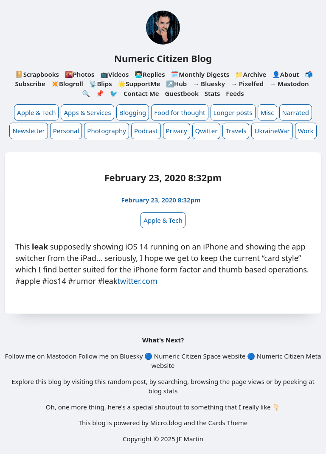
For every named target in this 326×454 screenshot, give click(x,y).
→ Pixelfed (247, 83)
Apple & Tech (36, 112)
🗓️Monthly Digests (200, 74)
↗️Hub (176, 83)
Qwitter (206, 130)
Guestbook (181, 93)
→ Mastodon (289, 83)
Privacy (176, 130)
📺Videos (114, 74)
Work (306, 130)
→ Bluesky (209, 83)
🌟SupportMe (139, 83)
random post (126, 381)
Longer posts (233, 112)
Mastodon (61, 356)
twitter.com (137, 281)
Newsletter (28, 130)
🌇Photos (79, 74)
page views (247, 381)
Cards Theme (228, 422)
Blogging (132, 112)
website (233, 356)
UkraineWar (271, 130)
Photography (106, 130)
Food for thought (179, 112)
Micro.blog (166, 422)
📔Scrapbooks (37, 74)
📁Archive (250, 74)
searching (172, 381)
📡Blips (100, 83)
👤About (285, 74)
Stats (212, 93)
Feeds (235, 93)
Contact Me (141, 93)
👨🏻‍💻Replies (150, 74)
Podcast (146, 130)
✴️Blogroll (67, 83)
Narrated (295, 112)
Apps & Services (87, 112)
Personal (66, 130)
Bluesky (131, 356)
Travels (235, 130)
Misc (267, 112)
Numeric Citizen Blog (163, 58)
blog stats (163, 391)
